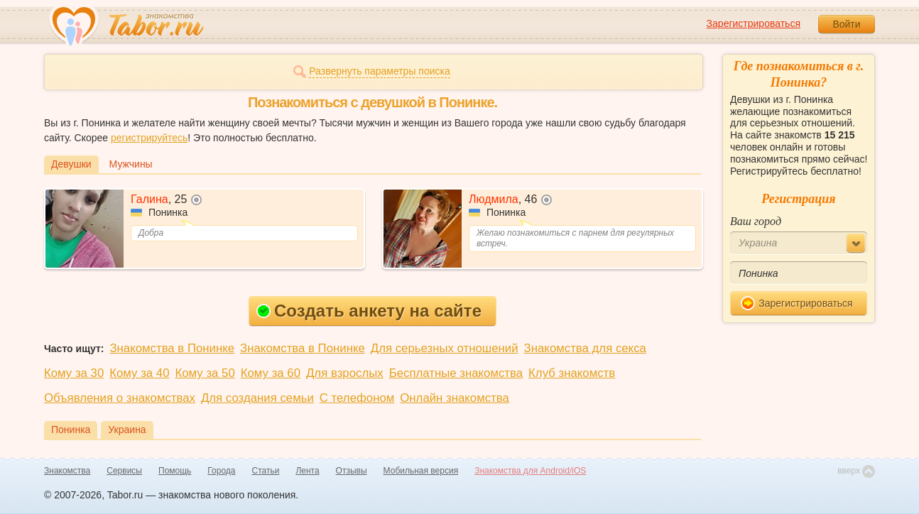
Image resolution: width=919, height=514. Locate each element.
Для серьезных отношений (444, 348)
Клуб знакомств (571, 373)
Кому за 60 (270, 373)
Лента (307, 471)
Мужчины (131, 164)
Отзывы (351, 471)
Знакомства (67, 471)
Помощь (174, 471)
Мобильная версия (421, 471)
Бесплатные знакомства (456, 373)
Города (221, 471)
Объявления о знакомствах (119, 398)
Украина (127, 429)
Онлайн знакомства (454, 398)
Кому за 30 (74, 373)
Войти (846, 24)
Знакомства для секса (585, 348)
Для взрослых (345, 373)
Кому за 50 (205, 373)
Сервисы (124, 471)
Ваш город (755, 221)
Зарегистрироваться (753, 23)
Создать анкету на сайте (369, 310)
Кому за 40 (139, 373)
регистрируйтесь (149, 137)
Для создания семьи (257, 398)
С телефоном (357, 398)
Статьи (266, 471)
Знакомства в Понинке (171, 348)
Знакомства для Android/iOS (530, 471)
